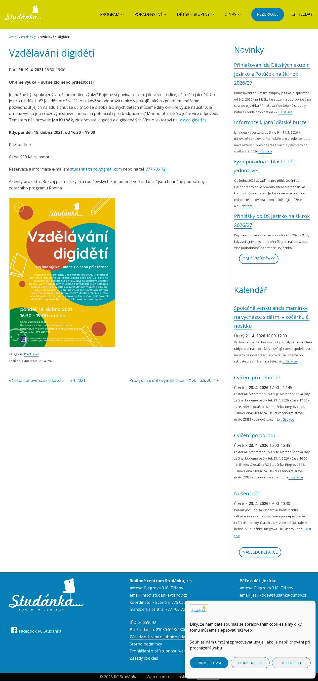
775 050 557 (182, 602)
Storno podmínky (146, 644)
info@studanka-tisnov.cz (164, 595)
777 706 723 (176, 609)
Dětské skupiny (193, 14)
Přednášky (28, 37)
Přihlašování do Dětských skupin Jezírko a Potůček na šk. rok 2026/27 (272, 74)
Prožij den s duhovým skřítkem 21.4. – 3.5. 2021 (172, 380)
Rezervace (267, 14)
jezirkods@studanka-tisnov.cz (279, 595)
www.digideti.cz (192, 120)
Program (109, 14)
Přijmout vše (209, 662)
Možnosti (291, 662)
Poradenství (148, 14)
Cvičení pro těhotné (257, 377)
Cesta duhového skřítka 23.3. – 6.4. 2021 (48, 380)
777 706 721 (157, 169)
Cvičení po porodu (255, 435)
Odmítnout (250, 662)
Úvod (13, 37)
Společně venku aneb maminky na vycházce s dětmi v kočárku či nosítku (272, 317)
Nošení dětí (247, 493)
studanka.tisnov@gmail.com (96, 169)
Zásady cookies (144, 658)
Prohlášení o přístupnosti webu (159, 651)
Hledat (302, 14)
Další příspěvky (258, 258)
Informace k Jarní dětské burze (270, 122)
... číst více (285, 112)
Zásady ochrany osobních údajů (159, 637)
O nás (231, 14)
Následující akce (260, 552)
